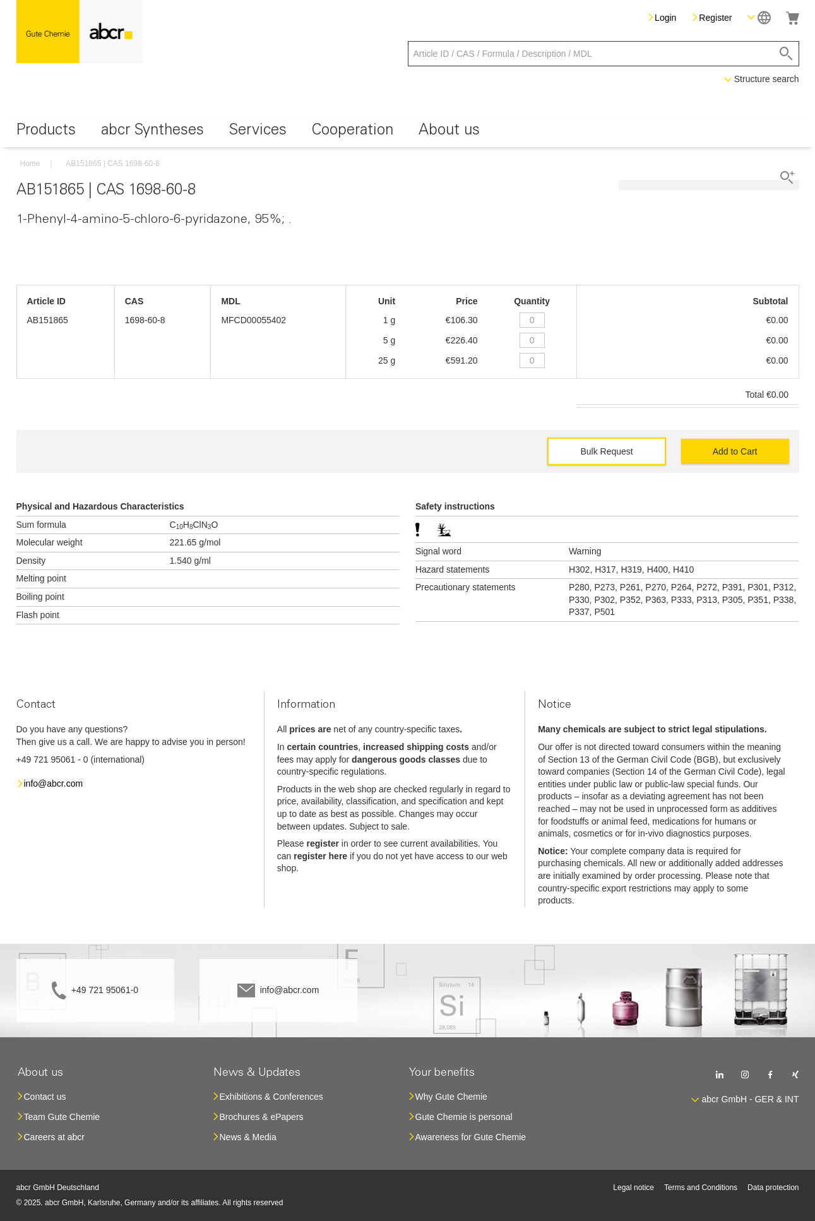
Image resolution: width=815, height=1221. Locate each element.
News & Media (248, 1137)
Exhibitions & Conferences (271, 1097)
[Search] (786, 53)
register (323, 843)
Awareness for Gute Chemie (470, 1137)
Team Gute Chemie (62, 1117)
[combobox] (603, 53)
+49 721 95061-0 (104, 990)
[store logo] (79, 31)
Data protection (773, 1187)
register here (320, 856)
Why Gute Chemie (451, 1097)
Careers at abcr (54, 1137)
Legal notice (633, 1187)
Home (30, 163)
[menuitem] (46, 132)
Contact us (45, 1097)
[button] (759, 17)
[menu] (408, 132)
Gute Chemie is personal (464, 1117)
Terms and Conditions (700, 1187)
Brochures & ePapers (262, 1117)
